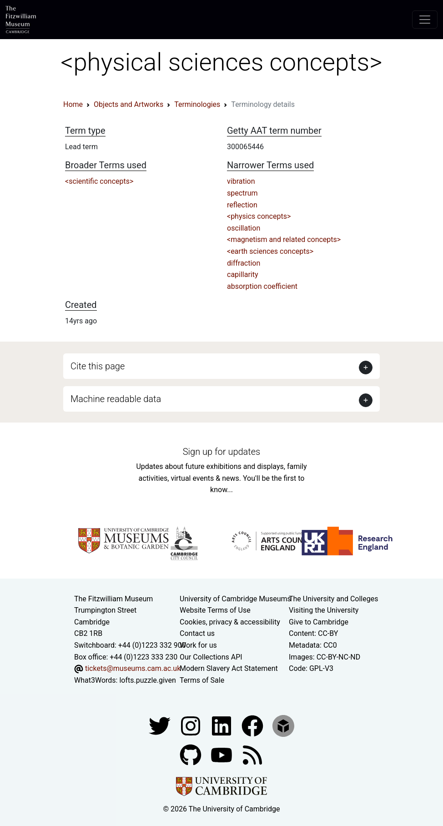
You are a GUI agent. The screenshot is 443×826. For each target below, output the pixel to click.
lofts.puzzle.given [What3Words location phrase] (147, 680)
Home (73, 104)
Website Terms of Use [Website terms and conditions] (215, 610)
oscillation (243, 228)
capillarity (242, 274)
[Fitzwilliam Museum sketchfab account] (283, 725)
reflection (242, 205)
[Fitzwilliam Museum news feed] (252, 754)
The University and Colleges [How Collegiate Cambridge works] (333, 598)
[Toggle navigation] (425, 19)
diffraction (243, 263)
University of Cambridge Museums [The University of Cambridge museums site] (235, 598)
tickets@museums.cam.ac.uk (133, 668)
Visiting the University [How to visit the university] (323, 610)
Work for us (198, 645)
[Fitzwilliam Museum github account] (191, 754)
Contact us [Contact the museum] (197, 633)
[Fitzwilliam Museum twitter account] (160, 725)
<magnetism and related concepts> (284, 239)
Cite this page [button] (97, 366)
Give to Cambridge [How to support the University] (318, 622)
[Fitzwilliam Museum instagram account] (191, 725)
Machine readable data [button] (115, 398)
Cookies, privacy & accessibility (230, 622)
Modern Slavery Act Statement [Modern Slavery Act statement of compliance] (229, 668)
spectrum (242, 193)
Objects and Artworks (128, 104)
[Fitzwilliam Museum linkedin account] (253, 725)
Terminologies (197, 104)
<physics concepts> (259, 216)
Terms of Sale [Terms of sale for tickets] (202, 680)
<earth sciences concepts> (270, 251)
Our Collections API (211, 657)
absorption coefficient (262, 286)
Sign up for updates (221, 451)
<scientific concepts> (99, 181)
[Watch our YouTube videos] (222, 754)
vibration (241, 181)
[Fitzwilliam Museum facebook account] (222, 725)
